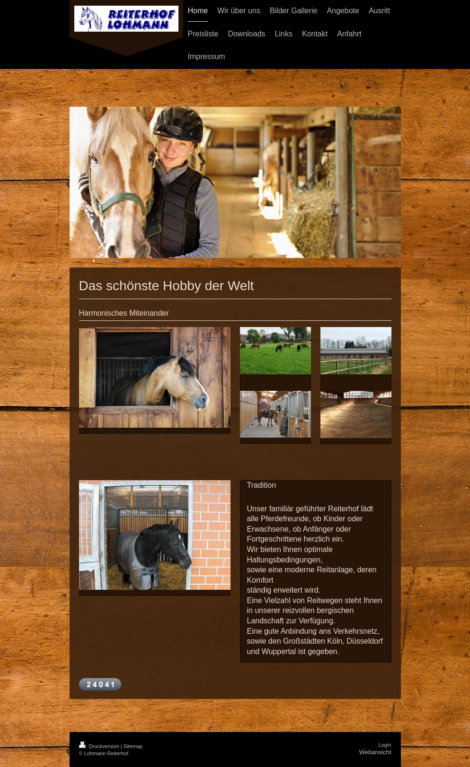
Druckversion (100, 746)
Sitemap (133, 746)
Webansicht (375, 752)
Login (385, 745)
